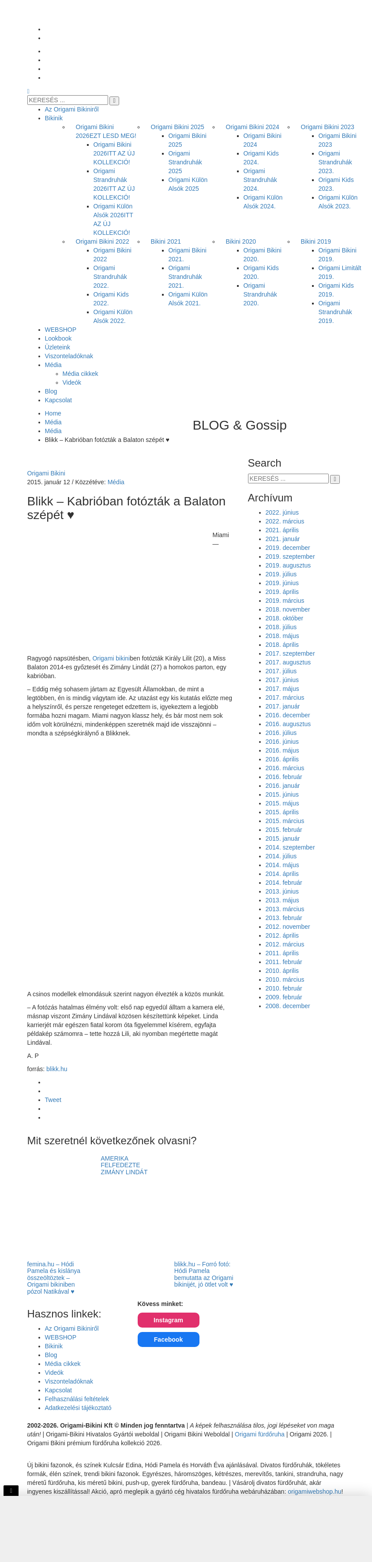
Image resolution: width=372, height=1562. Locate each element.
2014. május (282, 864)
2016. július (281, 732)
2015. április (282, 812)
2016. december (288, 715)
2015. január (283, 838)
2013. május (282, 900)
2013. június (282, 891)
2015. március (285, 820)
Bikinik (54, 1346)
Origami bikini (111, 658)
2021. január (283, 538)
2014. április (282, 873)
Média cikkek (63, 1363)
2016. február (284, 776)
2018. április (282, 644)
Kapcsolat (58, 1390)
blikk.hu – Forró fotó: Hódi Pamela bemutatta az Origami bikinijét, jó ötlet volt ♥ (203, 1274)
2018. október (285, 618)
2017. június (282, 679)
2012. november (288, 926)
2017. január (283, 706)
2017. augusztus (288, 662)
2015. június (282, 794)
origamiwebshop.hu (314, 1491)
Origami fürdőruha (260, 1434)
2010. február (284, 988)
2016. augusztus (288, 723)
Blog (51, 1354)
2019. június (282, 582)
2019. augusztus (288, 565)
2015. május (282, 803)
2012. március (285, 944)
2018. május (282, 635)
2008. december (288, 1005)
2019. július (281, 574)
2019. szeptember (290, 556)
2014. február (284, 882)
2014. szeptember (290, 847)
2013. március (285, 909)
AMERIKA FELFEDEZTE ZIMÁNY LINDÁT (124, 1165)
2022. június (282, 512)
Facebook (168, 1339)
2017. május (282, 688)
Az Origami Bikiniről (72, 1328)
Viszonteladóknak (69, 1381)
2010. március (285, 979)
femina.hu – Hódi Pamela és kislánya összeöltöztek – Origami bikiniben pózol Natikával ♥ (54, 1278)
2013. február (284, 917)
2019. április (282, 591)
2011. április (282, 953)
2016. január (283, 785)
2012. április (282, 935)
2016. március (285, 768)
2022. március (285, 521)
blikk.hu (56, 1068)
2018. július (281, 627)
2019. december (288, 547)
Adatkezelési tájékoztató (78, 1407)
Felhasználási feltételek (77, 1398)
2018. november (288, 609)
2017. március (285, 697)
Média (116, 482)
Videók (54, 1372)
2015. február (284, 829)
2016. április (282, 759)
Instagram (168, 1320)
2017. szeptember (290, 653)
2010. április (282, 970)
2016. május (282, 750)
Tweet (53, 1099)
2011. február (284, 961)
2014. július (281, 856)
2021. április (282, 530)
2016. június (282, 741)
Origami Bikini (46, 473)
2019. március (285, 600)
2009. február (284, 997)
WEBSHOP (61, 1337)
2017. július (281, 671)
